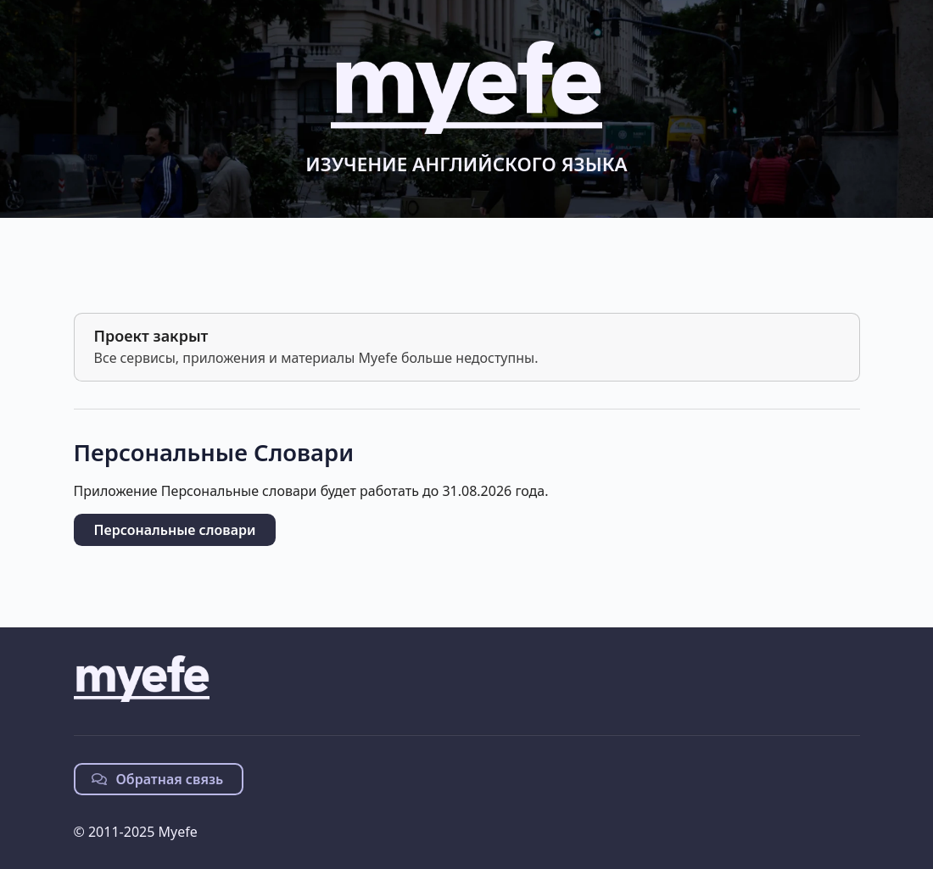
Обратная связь (158, 779)
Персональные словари (175, 530)
